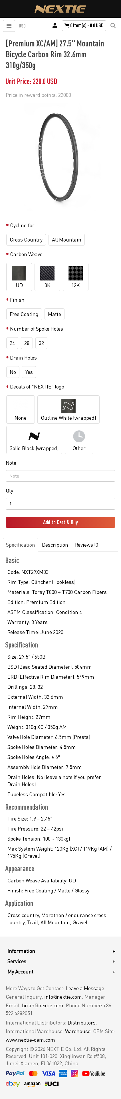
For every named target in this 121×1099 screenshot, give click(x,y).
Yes (29, 372)
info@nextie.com (63, 997)
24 (12, 343)
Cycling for (22, 225)
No (13, 372)
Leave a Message (85, 988)
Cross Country (26, 239)
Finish (17, 300)
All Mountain (66, 239)
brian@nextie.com (42, 1005)
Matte (54, 314)
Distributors (82, 1022)
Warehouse (77, 1031)
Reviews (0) (87, 544)
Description (55, 544)
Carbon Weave (26, 254)
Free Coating (24, 314)
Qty (9, 490)
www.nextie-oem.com (30, 1040)
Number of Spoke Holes (36, 328)
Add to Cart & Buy (60, 522)
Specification (20, 544)
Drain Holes (23, 357)
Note (11, 463)
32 (41, 343)
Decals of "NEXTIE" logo (37, 386)
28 (26, 343)
